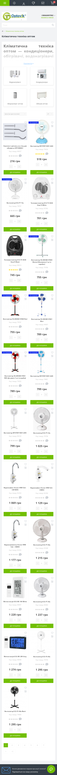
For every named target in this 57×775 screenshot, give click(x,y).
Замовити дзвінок (47, 17)
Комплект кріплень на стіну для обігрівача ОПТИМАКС (15, 147)
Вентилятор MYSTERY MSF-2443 (41, 146)
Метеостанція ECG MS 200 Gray (15, 656)
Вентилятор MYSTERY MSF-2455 (15, 433)
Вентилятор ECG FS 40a (41, 657)
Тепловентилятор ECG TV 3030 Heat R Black (15, 261)
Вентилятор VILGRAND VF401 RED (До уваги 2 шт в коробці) (15, 377)
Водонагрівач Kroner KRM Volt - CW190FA (15, 489)
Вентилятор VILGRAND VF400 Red (15, 319)
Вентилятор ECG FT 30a (41, 602)
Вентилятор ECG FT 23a (41, 433)
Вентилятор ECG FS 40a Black (15, 711)
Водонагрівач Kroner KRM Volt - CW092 (41, 489)
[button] (23, 4)
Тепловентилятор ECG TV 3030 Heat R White (42, 204)
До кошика (15, 172)
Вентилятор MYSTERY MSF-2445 (41, 376)
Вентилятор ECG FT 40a (41, 545)
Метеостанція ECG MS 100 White (15, 602)
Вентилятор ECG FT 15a (15, 203)
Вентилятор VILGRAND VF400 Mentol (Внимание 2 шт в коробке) (41, 262)
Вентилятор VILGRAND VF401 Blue (41, 320)
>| (12, 751)
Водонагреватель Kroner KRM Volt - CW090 (15, 546)
